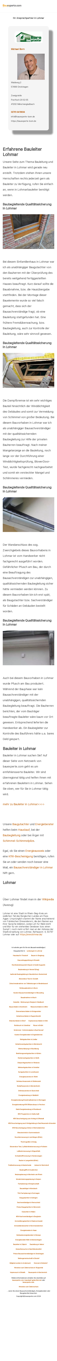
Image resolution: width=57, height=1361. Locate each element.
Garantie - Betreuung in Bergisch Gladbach (28, 1002)
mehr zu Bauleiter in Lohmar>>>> (24, 804)
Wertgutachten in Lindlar (28, 1039)
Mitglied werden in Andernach (20, 1263)
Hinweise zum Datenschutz (28, 1287)
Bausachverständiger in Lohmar (33, 867)
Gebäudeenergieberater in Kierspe (28, 1235)
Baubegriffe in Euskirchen (28, 1170)
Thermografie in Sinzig (28, 1142)
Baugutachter (20, 824)
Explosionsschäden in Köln (38, 1021)
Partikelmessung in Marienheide (19, 1165)
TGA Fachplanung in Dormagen (28, 1193)
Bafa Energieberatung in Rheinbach (28, 1109)
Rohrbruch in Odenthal (22, 1025)
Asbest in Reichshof (41, 1165)
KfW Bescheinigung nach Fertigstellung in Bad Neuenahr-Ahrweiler (32, 1123)
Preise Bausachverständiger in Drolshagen (28, 1254)
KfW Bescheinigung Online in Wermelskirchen (28, 1128)
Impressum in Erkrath (17, 1272)
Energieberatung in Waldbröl (28, 1095)
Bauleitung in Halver (37, 1244)
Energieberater (44, 824)
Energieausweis (34, 850)
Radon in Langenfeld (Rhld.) (28, 1160)
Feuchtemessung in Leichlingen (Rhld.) (28, 1137)
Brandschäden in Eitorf (17, 1021)
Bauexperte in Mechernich (37, 1272)
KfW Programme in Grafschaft (28, 1114)
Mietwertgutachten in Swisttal (28, 1067)
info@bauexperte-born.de (23, 116)
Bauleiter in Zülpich (20, 1244)
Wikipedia (48, 899)
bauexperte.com (18, 1280)
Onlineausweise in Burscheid (28, 1091)
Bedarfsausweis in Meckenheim (28, 1086)
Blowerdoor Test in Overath (28, 979)
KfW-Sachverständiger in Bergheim (28, 1216)
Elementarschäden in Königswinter (28, 1011)
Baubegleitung (11, 835)
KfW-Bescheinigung (20, 856)
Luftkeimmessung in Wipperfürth (28, 1151)
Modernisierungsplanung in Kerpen (28, 1179)
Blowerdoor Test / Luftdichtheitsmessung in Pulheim (28, 1147)
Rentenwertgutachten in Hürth (28, 1058)
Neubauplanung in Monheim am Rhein (28, 1174)
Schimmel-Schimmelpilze (18, 840)
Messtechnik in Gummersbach (28, 1133)
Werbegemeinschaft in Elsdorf (28, 1258)
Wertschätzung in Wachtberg (28, 1049)
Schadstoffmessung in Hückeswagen (28, 1156)
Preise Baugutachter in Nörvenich (28, 1207)
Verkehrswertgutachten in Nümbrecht (28, 1044)
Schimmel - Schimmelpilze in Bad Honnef (28, 1030)
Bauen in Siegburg (37, 955)
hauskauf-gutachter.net (33, 1280)
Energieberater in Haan (28, 1230)
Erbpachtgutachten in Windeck (28, 1063)
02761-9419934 (18, 112)
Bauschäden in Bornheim (18, 1007)
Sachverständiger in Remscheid (28, 1202)
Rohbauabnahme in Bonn (28, 988)
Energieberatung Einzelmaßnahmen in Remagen (28, 1100)
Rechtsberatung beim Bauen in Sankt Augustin (28, 965)
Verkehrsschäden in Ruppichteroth (28, 1016)
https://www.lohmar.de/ (31, 934)
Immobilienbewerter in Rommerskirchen (28, 1226)
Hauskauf (24, 829)
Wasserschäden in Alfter (39, 1007)
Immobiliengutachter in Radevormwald (28, 1221)
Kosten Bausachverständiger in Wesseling (28, 993)
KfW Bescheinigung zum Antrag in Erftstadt (28, 1119)
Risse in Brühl (38, 1025)
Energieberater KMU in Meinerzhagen (28, 1240)
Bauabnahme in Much (28, 997)
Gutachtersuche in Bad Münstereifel (28, 1249)
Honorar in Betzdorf (40, 1263)
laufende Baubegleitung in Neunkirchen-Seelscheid (28, 974)
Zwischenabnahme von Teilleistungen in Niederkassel (28, 983)
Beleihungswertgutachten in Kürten (28, 1053)
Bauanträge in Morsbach (28, 1188)
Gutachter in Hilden (28, 1212)
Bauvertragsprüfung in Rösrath (28, 960)
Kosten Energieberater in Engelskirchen (28, 1035)
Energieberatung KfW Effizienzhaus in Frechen (28, 1105)
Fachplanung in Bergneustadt (28, 1184)
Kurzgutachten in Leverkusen (28, 1072)
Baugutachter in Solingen (28, 1198)
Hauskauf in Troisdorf (20, 955)
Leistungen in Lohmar (34, 951)
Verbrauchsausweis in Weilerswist (28, 1081)
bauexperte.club (28, 1282)
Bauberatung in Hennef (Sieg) (28, 969)
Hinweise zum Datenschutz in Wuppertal (28, 1268)
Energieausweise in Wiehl (28, 1077)
